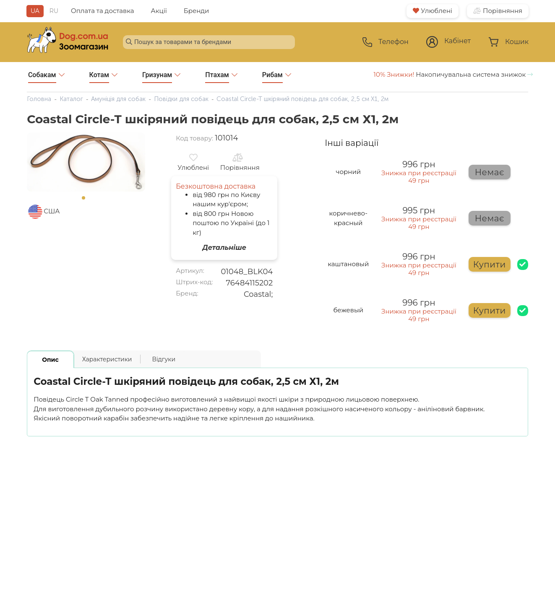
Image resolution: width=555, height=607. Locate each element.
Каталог (71, 99)
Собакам (46, 77)
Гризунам (161, 77)
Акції (159, 11)
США (52, 211)
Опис (50, 359)
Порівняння (497, 11)
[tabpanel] (86, 162)
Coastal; (258, 294)
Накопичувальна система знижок (453, 74)
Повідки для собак (181, 99)
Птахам (221, 77)
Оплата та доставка (102, 11)
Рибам (276, 77)
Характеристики (107, 359)
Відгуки (163, 359)
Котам (103, 77)
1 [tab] (86, 200)
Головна (39, 99)
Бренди (196, 11)
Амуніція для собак (118, 99)
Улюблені (432, 11)
